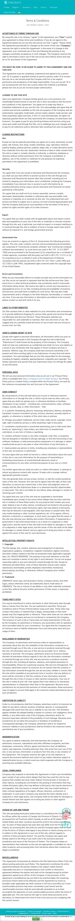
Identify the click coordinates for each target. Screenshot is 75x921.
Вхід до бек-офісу (9, 12)
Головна (6, 7)
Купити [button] (44, 7)
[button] (19, 12)
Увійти (55, 913)
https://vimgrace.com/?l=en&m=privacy (40, 378)
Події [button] (36, 7)
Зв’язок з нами (46, 913)
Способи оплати (35, 913)
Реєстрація (53, 7)
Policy (71, 916)
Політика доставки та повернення (16, 911)
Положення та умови (49, 911)
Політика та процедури (34, 911)
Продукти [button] (16, 7)
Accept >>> (36, 919)
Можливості (27, 7)
